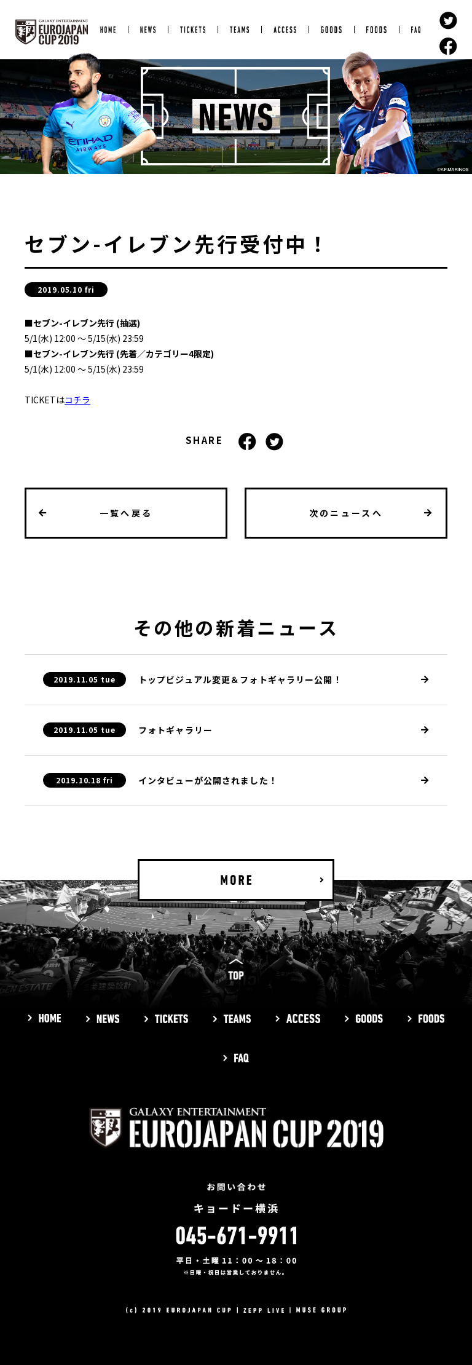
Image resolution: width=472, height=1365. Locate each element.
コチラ (77, 400)
